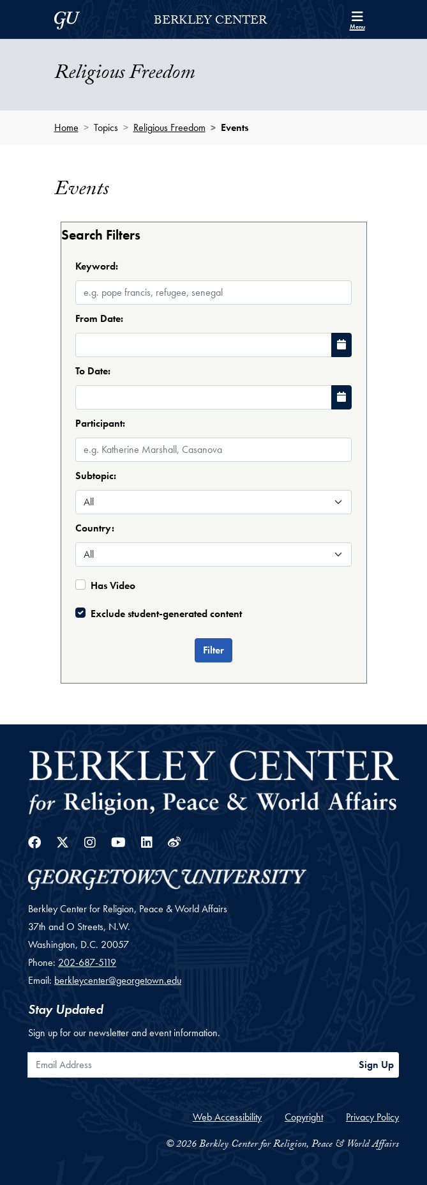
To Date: (92, 371)
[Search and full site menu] (357, 19)
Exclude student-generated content (166, 613)
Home (66, 127)
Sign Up (376, 1064)
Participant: (100, 423)
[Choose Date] (341, 345)
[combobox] (213, 438)
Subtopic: (95, 475)
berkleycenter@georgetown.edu (117, 980)
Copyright (304, 1117)
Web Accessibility (227, 1117)
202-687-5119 (87, 962)
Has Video (113, 585)
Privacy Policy (372, 1117)
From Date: (99, 318)
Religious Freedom (169, 127)
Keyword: (96, 266)
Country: (94, 528)
